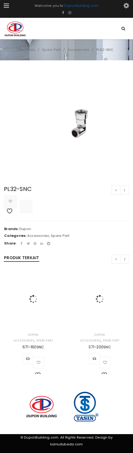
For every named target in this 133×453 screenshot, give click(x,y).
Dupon (25, 228)
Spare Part (51, 49)
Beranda (27, 49)
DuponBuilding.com (81, 5)
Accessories (79, 49)
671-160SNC (33, 347)
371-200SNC (99, 347)
